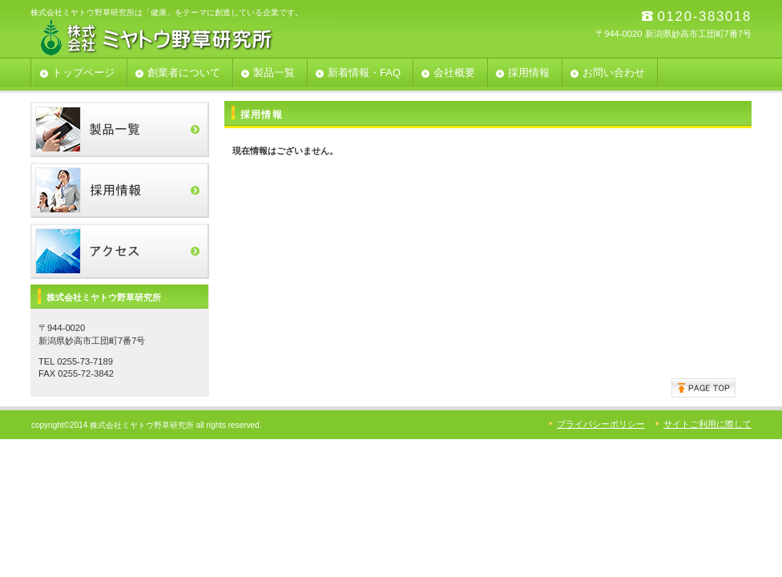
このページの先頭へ (703, 387)
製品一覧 (119, 129)
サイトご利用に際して (707, 424)
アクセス (119, 251)
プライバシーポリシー (601, 424)
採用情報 (119, 190)
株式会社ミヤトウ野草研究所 (190, 36)
